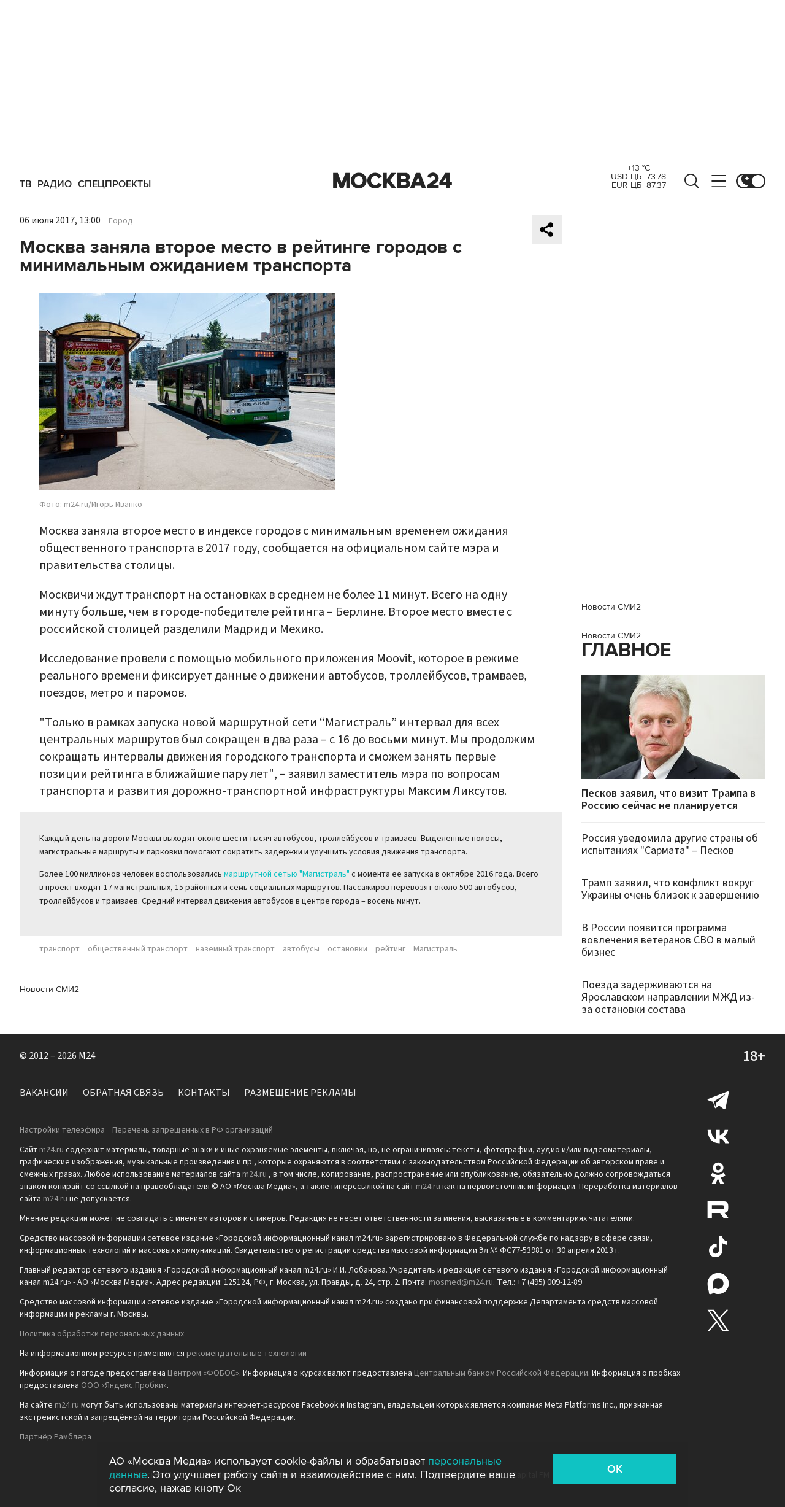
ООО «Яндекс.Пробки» (124, 1385)
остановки (347, 949)
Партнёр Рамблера (55, 1437)
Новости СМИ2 (49, 989)
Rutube (718, 1210)
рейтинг (390, 949)
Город (121, 221)
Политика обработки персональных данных (102, 1334)
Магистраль (435, 949)
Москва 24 (392, 181)
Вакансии (44, 1092)
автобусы (301, 949)
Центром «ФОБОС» (203, 1373)
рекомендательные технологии (246, 1353)
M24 (87, 1056)
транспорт (59, 949)
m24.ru (51, 1150)
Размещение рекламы (300, 1092)
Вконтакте (718, 1136)
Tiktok (718, 1246)
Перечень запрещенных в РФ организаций (192, 1130)
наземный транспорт (235, 949)
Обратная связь (123, 1092)
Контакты (204, 1092)
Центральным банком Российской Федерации (501, 1373)
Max (718, 1283)
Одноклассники (718, 1173)
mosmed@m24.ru (461, 1282)
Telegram (718, 1099)
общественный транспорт (138, 949)
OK (614, 1469)
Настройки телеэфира (62, 1130)
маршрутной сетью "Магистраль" (287, 874)
